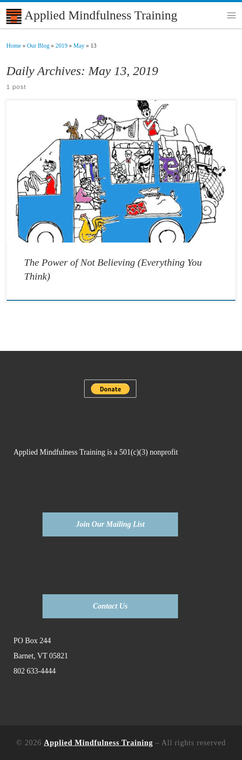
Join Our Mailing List (110, 524)
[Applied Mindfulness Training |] (13, 15)
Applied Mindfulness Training (98, 742)
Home (13, 45)
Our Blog (38, 45)
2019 (62, 45)
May (79, 45)
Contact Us (110, 606)
